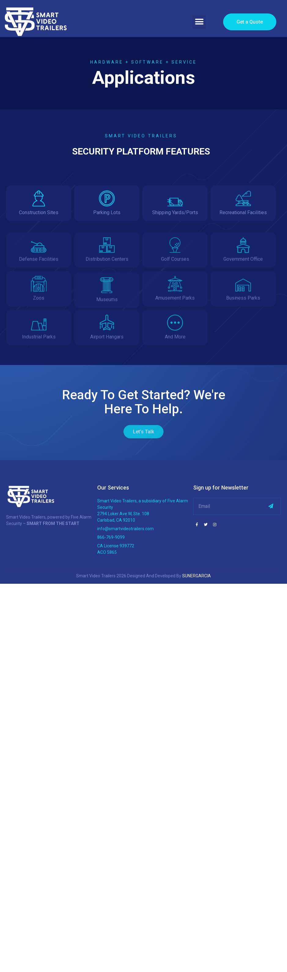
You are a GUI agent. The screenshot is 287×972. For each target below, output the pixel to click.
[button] (199, 22)
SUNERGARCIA (196, 575)
